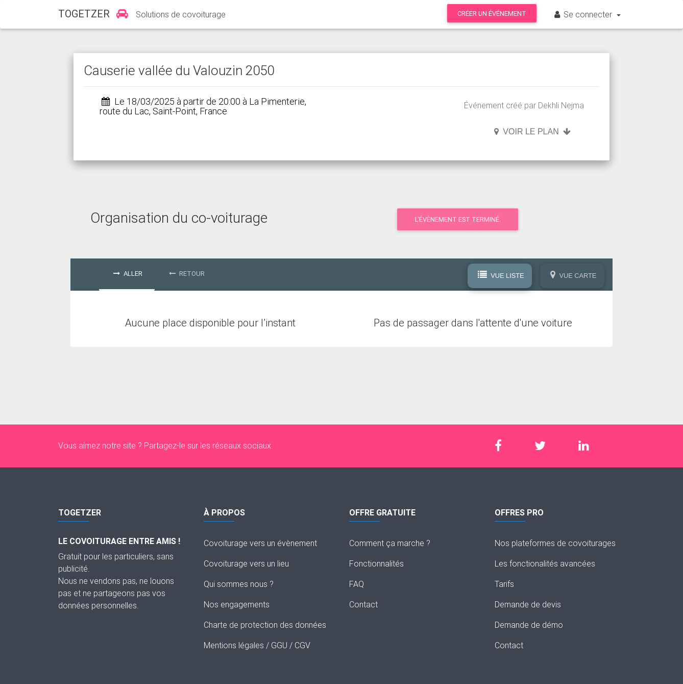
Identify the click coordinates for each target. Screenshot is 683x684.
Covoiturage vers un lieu (246, 563)
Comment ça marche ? (389, 543)
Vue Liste (501, 275)
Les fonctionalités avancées (545, 563)
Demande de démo (529, 625)
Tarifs (504, 584)
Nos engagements (237, 604)
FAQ (356, 584)
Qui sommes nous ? (239, 584)
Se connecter (583, 14)
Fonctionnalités (376, 563)
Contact (363, 604)
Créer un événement (491, 13)
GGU (279, 645)
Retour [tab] (187, 273)
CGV (302, 645)
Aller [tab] (127, 273)
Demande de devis (528, 604)
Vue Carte (573, 275)
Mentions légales (234, 645)
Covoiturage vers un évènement (260, 543)
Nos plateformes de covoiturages (555, 543)
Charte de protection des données (265, 625)
